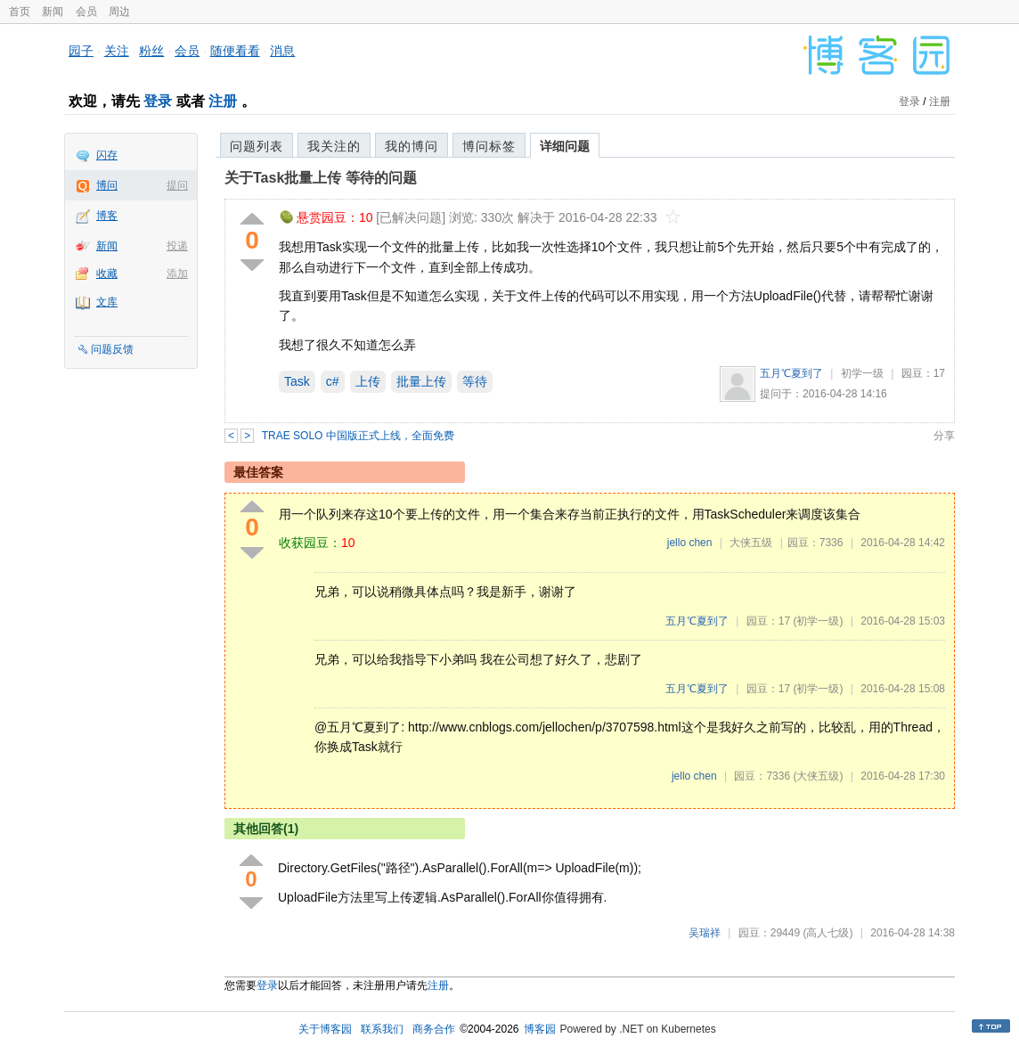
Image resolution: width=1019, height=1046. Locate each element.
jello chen (690, 542)
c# (332, 381)
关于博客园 (325, 1029)
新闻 (52, 11)
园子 (81, 51)
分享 (944, 435)
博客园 (540, 1029)
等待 (474, 381)
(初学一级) (818, 621)
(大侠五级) (818, 776)
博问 (107, 185)
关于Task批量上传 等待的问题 (320, 177)
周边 (119, 11)
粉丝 (151, 51)
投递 (177, 246)
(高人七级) (827, 933)
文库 (107, 302)
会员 (86, 11)
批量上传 (421, 381)
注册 (222, 101)
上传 (367, 381)
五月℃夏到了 (791, 373)
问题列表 (256, 146)
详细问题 (565, 146)
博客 (107, 215)
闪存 (107, 155)
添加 (177, 273)
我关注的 (334, 146)
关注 (116, 51)
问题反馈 (112, 349)
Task (297, 381)
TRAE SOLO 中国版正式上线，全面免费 (358, 435)
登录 (157, 101)
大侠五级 (751, 542)
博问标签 (489, 146)
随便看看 (235, 51)
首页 (19, 11)
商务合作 (433, 1029)
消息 (282, 51)
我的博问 (411, 146)
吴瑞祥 (705, 933)
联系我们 (382, 1029)
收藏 (107, 273)
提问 (177, 185)
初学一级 (862, 373)
